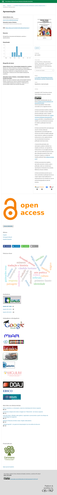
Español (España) (7, 239)
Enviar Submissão (8, 226)
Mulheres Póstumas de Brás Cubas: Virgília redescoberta (17, 420)
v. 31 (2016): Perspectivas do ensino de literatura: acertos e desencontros (29, 5)
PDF (38, 48)
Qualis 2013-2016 (7, 309)
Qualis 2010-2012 (7, 312)
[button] (7, 246)
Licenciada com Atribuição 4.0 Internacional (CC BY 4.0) (24, 479)
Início (4, 5)
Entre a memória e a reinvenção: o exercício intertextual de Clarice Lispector (22, 408)
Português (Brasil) (7, 237)
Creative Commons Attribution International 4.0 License (44, 117)
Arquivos (9, 5)
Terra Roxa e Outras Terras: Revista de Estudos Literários (19, 1)
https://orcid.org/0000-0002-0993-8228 (10, 20)
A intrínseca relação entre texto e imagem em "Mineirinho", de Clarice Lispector (23, 411)
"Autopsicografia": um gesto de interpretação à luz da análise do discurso (21, 424)
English (5, 235)
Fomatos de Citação (40, 70)
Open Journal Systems (8, 467)
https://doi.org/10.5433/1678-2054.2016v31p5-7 (17, 28)
